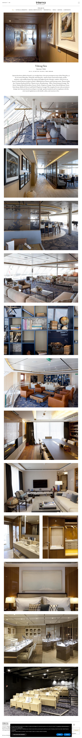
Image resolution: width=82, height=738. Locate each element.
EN (9, 2)
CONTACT (4, 2)
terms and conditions (73, 733)
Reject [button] (59, 734)
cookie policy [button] (20, 727)
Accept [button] (67, 734)
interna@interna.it (6, 730)
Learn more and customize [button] (19, 734)
